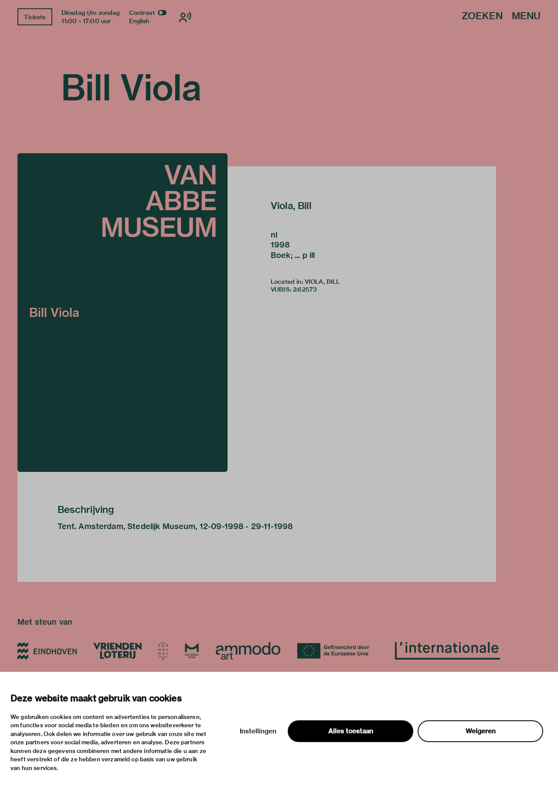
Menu (526, 16)
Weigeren (481, 731)
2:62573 (305, 289)
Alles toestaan (350, 731)
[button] (122, 312)
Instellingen (258, 731)
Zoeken (482, 16)
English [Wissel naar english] (139, 21)
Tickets (34, 17)
